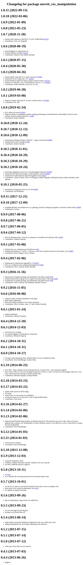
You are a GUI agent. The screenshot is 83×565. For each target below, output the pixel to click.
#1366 (46, 100)
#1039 (49, 172)
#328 (55, 279)
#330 (51, 277)
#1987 (31, 79)
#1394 (39, 77)
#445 (71, 251)
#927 (44, 176)
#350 (41, 265)
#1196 (27, 142)
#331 (9, 474)
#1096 (50, 140)
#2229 (25, 53)
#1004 (47, 174)
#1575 (47, 81)
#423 (37, 249)
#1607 (48, 82)
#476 (61, 237)
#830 (35, 189)
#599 (78, 207)
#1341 (23, 112)
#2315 (46, 39)
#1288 (32, 116)
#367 (36, 263)
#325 (37, 488)
